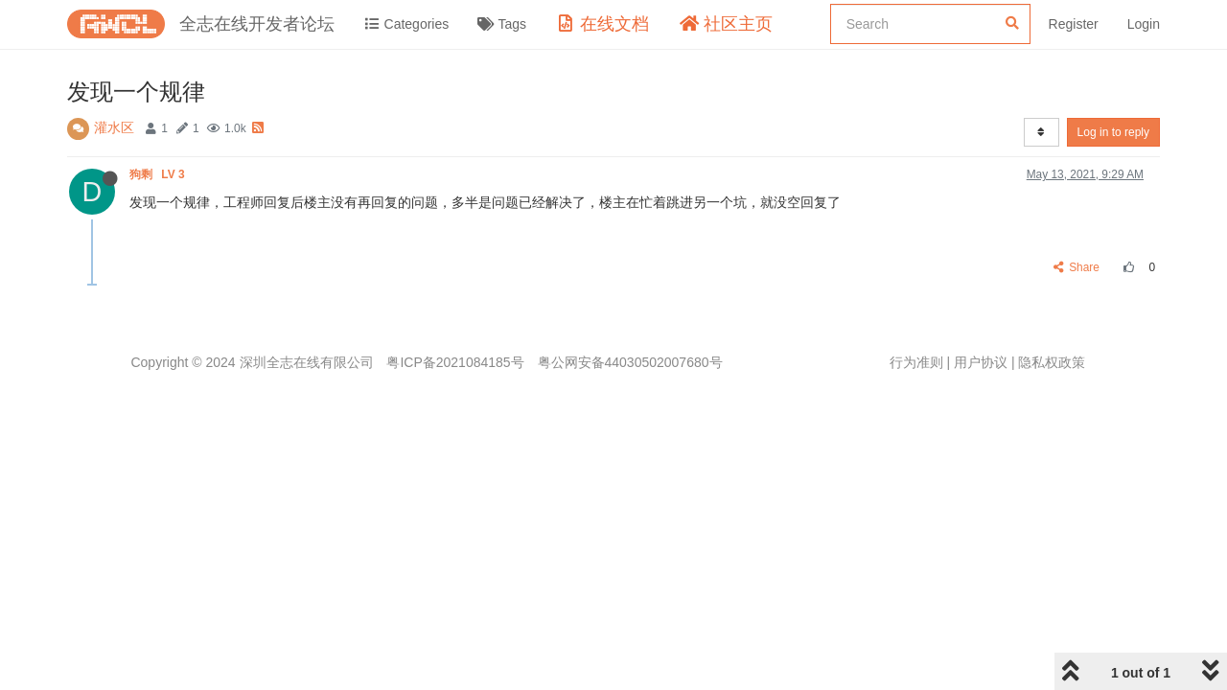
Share (1077, 267)
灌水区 (114, 127)
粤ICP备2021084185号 (454, 362)
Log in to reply (1113, 132)
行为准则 (916, 362)
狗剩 (158, 174)
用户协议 (980, 362)
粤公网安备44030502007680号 (630, 362)
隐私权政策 (1051, 362)
